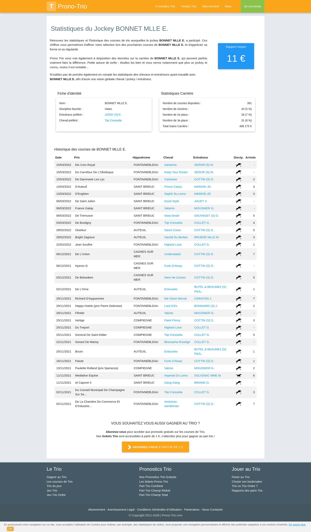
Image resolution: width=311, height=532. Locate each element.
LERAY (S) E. (113, 114)
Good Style (171, 201)
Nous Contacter (212, 509)
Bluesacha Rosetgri (177, 342)
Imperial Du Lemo (176, 375)
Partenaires (192, 509)
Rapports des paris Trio (247, 490)
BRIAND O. (201, 382)
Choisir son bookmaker (247, 481)
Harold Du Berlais (176, 237)
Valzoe (168, 313)
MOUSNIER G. (204, 208)
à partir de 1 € (155, 447)
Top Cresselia (113, 120)
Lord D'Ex (170, 305)
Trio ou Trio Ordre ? (245, 486)
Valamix (169, 208)
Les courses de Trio (60, 481)
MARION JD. (202, 186)
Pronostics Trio (165, 6)
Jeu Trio (52, 490)
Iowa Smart (171, 215)
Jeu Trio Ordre (56, 494)
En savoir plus (297, 524)
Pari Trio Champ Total (153, 494)
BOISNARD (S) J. (206, 305)
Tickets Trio (188, 6)
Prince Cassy (173, 186)
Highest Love (173, 244)
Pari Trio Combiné (151, 486)
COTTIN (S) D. (204, 179)
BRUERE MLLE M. (206, 237)
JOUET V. (200, 201)
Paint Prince (172, 320)
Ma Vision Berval (175, 298)
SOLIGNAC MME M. (208, 375)
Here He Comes (175, 277)
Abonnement (210, 6)
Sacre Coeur (172, 230)
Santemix (170, 164)
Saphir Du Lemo (175, 193)
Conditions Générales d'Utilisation (159, 509)
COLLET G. (202, 222)
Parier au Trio (241, 477)
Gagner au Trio (56, 477)
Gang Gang (172, 382)
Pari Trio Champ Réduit (154, 490)
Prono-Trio (67, 6)
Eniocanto (171, 289)
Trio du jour (54, 486)
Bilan (228, 6)
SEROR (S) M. (204, 164)
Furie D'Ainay (173, 265)
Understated (172, 254)
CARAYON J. (203, 298)
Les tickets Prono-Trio (153, 481)
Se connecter (252, 6)
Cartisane (170, 179)
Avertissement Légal (121, 509)
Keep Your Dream (176, 172)
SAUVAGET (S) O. (206, 215)
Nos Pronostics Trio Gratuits (157, 477)
